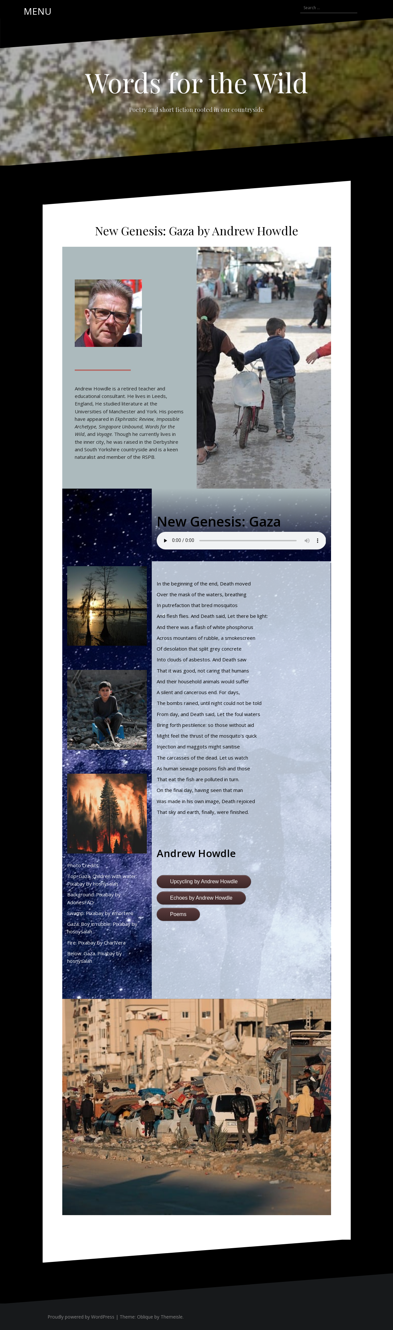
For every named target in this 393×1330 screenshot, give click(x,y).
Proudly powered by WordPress (81, 1317)
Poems (178, 914)
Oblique (145, 1317)
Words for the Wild (196, 82)
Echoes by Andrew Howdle (201, 898)
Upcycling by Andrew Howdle (204, 881)
